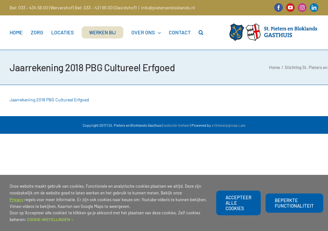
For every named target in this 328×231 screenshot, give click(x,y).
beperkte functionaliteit (294, 203)
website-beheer (177, 125)
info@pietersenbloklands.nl (168, 7)
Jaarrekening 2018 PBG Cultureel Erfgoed (49, 99)
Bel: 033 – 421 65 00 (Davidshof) (105, 7)
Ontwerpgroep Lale (229, 125)
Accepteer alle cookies (238, 202)
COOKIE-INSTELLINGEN (50, 219)
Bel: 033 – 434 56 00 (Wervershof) (42, 7)
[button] (201, 32)
